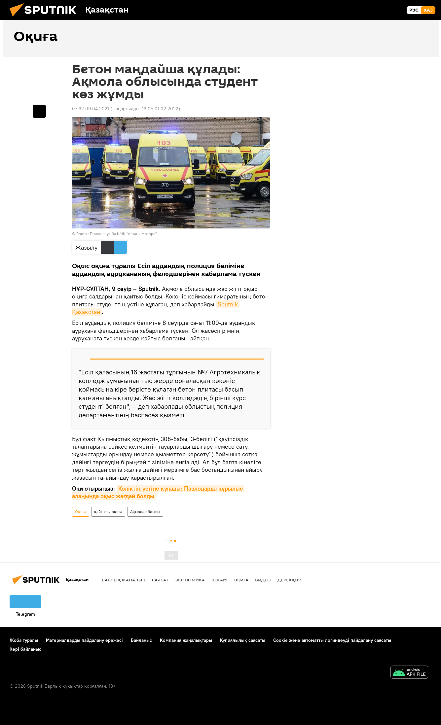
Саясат (160, 580)
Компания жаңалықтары (186, 640)
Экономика (190, 580)
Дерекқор (289, 580)
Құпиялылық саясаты (242, 640)
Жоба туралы (24, 640)
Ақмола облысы (145, 511)
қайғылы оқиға (108, 511)
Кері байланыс (25, 649)
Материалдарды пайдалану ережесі (84, 640)
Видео (263, 580)
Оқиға (80, 511)
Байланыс (141, 640)
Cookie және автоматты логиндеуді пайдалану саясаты (332, 640)
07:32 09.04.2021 (90, 109)
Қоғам (219, 580)
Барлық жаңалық (123, 580)
